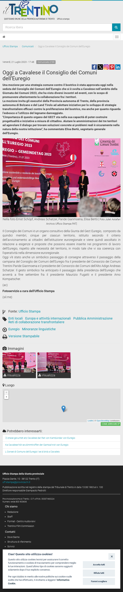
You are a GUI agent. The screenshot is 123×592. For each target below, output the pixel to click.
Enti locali (15, 318)
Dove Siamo (13, 537)
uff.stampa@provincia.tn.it (16, 482)
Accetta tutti (99, 564)
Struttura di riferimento (19, 541)
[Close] (111, 556)
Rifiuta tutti (99, 573)
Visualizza (12, 375)
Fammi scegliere (99, 581)
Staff (10, 516)
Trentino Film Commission (20, 526)
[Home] (4, 36)
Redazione (12, 512)
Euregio (14, 329)
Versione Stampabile (23, 336)
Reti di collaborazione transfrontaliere (36, 322)
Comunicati (28, 46)
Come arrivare (110, 424)
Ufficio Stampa (10, 46)
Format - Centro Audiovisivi (21, 521)
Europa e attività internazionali (48, 318)
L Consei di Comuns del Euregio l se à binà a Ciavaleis (32, 451)
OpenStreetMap (103, 421)
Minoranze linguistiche (39, 329)
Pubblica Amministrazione (93, 318)
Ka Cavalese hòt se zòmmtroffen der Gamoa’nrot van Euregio (36, 444)
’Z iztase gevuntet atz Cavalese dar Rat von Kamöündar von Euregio (40, 438)
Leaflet (90, 421)
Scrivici (11, 546)
